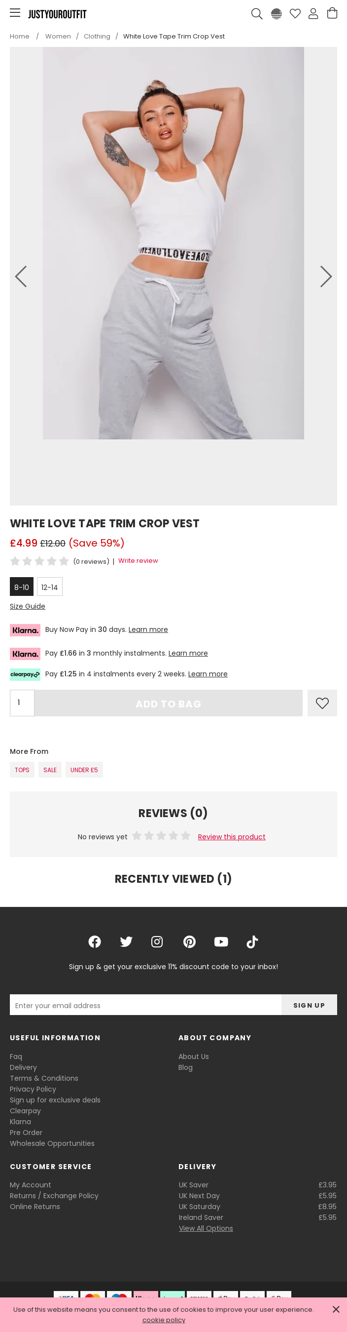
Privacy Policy (33, 1089)
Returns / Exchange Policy (54, 1196)
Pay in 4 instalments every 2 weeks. (119, 674)
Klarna (20, 1122)
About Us (193, 1056)
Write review (138, 560)
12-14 (49, 587)
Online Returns (35, 1207)
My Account (30, 1185)
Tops (22, 770)
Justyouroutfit (57, 13)
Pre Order (26, 1132)
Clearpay (25, 1111)
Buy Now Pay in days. (89, 630)
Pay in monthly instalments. (109, 654)
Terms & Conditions (44, 1078)
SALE (50, 770)
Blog (185, 1067)
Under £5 (84, 770)
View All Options (206, 1228)
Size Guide (27, 606)
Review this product (232, 837)
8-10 (21, 587)
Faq (16, 1056)
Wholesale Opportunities (52, 1143)
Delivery (23, 1067)
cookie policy (163, 1320)
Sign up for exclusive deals (55, 1100)
